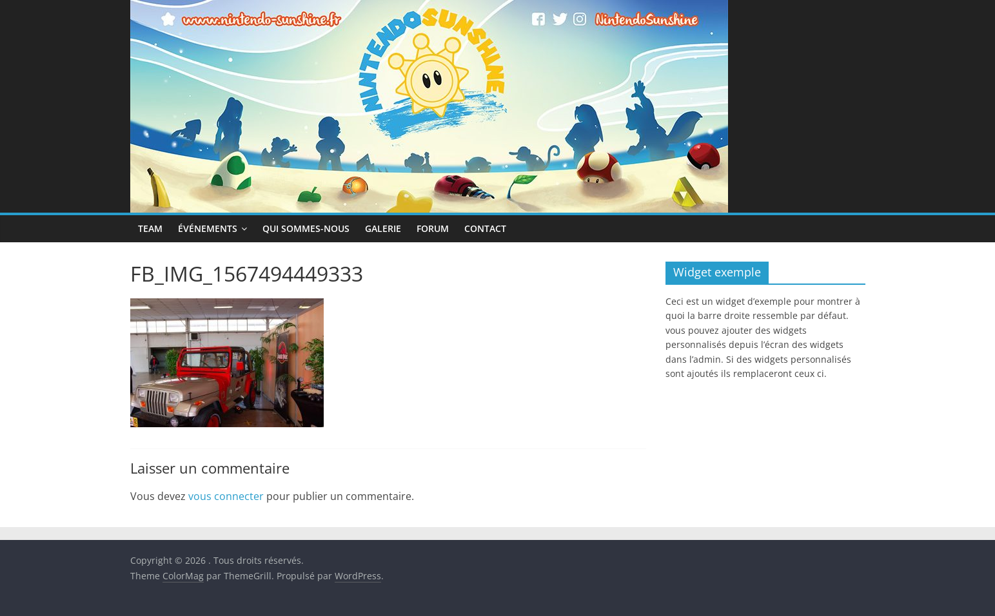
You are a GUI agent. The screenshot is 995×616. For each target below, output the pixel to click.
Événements (207, 228)
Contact (485, 228)
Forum (433, 228)
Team (150, 228)
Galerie (383, 228)
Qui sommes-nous (306, 228)
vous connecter (226, 496)
